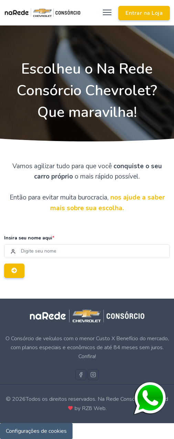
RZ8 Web (94, 408)
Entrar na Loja (144, 13)
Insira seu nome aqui (29, 238)
